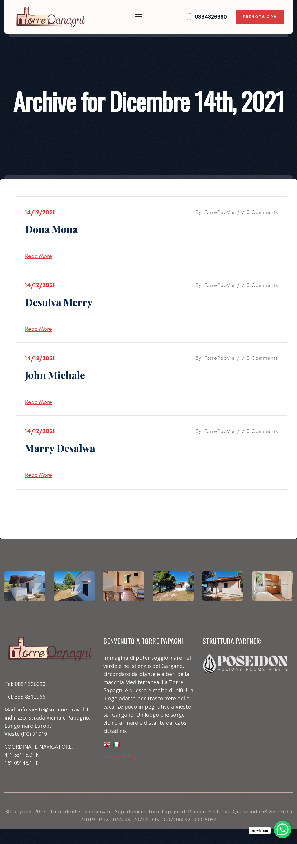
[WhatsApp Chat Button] (282, 829)
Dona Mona (51, 229)
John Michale (55, 375)
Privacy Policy (120, 756)
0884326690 (206, 16)
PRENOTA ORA (260, 16)
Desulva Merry (59, 302)
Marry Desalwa (60, 448)
